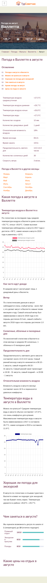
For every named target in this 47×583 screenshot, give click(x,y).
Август (28, 184)
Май (5, 181)
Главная (5, 52)
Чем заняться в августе (14, 82)
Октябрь (28, 187)
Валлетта (32, 52)
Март (5, 177)
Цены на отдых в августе (15, 89)
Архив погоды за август (15, 85)
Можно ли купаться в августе (17, 76)
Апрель (28, 177)
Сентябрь (7, 187)
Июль (5, 184)
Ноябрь (6, 190)
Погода (14, 52)
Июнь (27, 181)
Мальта (22, 52)
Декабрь (28, 190)
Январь (6, 174)
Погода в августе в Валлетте (17, 72)
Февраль (29, 174)
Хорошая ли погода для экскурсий (19, 79)
